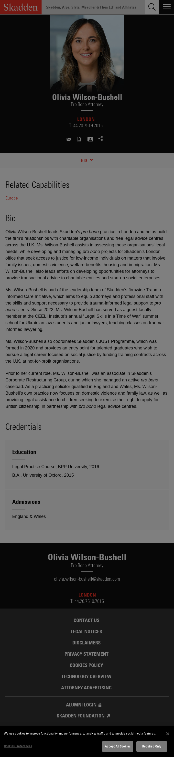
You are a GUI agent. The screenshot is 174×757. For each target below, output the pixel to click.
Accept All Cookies (117, 746)
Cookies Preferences (18, 746)
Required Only (151, 746)
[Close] (167, 734)
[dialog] (87, 741)
